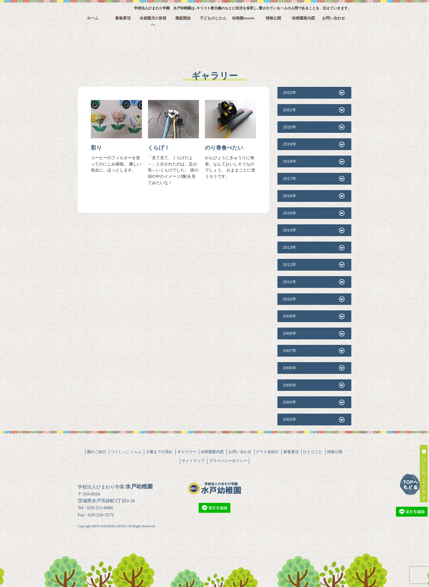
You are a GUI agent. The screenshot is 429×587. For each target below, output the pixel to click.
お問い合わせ (333, 18)
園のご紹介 (96, 451)
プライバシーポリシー (228, 461)
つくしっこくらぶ (126, 451)
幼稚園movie (243, 18)
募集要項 (123, 18)
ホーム (92, 18)
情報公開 (273, 18)
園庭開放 (183, 18)
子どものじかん (213, 18)
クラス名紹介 (267, 451)
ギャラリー (186, 451)
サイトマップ (193, 461)
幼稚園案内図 (303, 18)
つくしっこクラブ (424, 473)
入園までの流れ (159, 451)
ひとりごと (312, 451)
